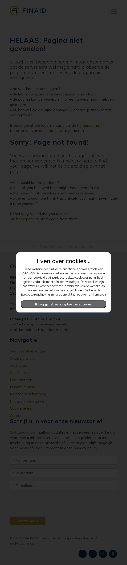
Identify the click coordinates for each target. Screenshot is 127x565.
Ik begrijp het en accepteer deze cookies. (63, 304)
